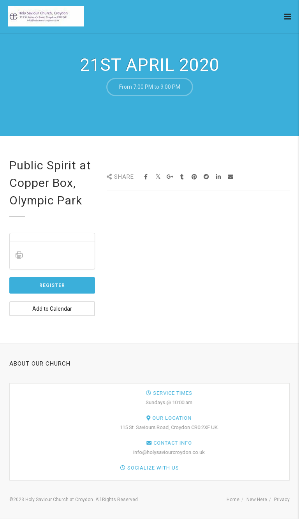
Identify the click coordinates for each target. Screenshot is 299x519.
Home (233, 499)
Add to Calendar (52, 309)
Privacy (282, 499)
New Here (256, 499)
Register (52, 285)
